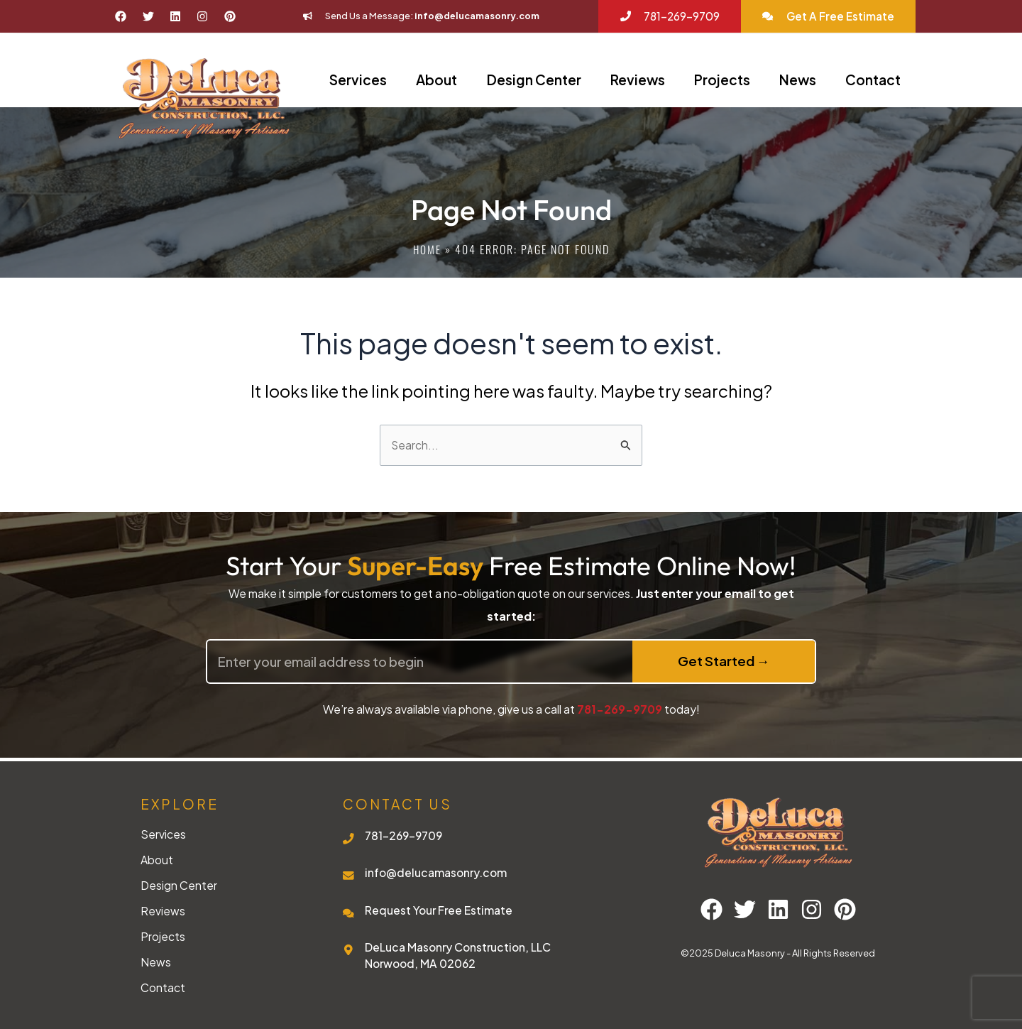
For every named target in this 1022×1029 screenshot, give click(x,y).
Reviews (637, 79)
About (436, 79)
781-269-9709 (619, 709)
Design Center (534, 79)
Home (426, 249)
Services (358, 79)
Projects (722, 79)
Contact (873, 79)
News (797, 79)
